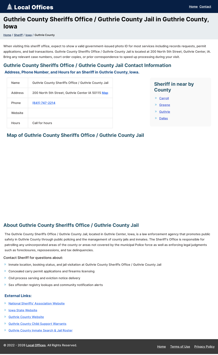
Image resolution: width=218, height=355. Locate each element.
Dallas (163, 118)
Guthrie (164, 112)
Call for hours (42, 123)
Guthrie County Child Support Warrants (37, 324)
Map (105, 93)
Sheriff (18, 35)
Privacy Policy (204, 347)
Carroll (164, 98)
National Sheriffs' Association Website (37, 304)
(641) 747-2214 (43, 103)
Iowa (29, 35)
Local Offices (36, 346)
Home (193, 6)
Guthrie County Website (26, 317)
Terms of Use (180, 347)
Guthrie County (45, 35)
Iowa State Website (23, 311)
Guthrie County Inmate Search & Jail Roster (41, 331)
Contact (205, 6)
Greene (164, 105)
